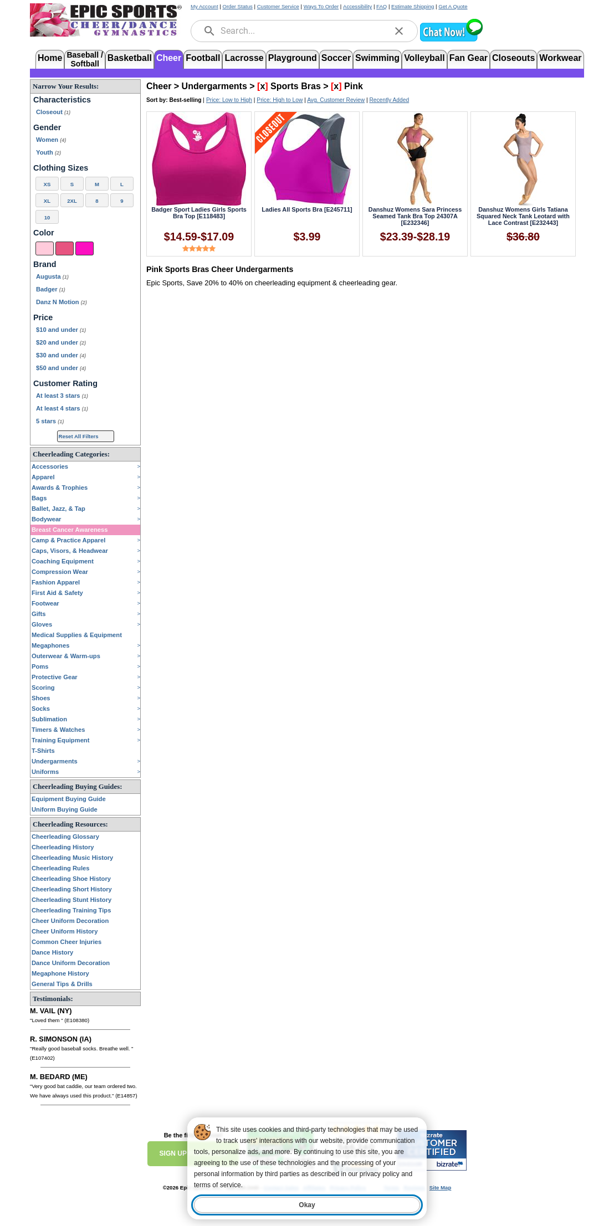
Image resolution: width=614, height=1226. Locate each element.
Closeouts (513, 58)
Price (43, 317)
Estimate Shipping (412, 6)
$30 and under (61, 355)
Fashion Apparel (56, 582)
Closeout (53, 112)
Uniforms (45, 771)
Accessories (50, 466)
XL (47, 201)
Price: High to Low (280, 100)
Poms (40, 666)
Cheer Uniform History (65, 931)
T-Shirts (43, 750)
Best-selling (186, 100)
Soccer (336, 58)
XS (47, 184)
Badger (50, 289)
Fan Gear (468, 58)
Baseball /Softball (84, 58)
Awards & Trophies (60, 487)
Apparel (43, 477)
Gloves (42, 624)
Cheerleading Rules (60, 868)
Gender (47, 127)
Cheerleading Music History (72, 857)
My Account (204, 6)
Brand (45, 264)
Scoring (43, 687)
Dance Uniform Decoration (71, 963)
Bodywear (46, 519)
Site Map (440, 1187)
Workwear (560, 58)
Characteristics (62, 99)
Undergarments (55, 761)
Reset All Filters (79, 436)
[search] (209, 31)
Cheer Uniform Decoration (70, 920)
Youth (48, 152)
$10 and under (61, 329)
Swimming (377, 58)
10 (47, 217)
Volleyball (424, 58)
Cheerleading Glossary (65, 836)
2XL (72, 201)
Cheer (168, 58)
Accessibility (357, 6)
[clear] (399, 31)
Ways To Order (321, 6)
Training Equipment (60, 740)
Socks (41, 708)
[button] (451, 40)
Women (51, 139)
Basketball (130, 58)
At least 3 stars (62, 395)
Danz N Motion (61, 302)
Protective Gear (55, 677)
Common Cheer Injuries (66, 941)
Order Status (237, 6)
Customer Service (278, 6)
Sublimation (49, 719)
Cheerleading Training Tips (71, 910)
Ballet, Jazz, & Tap (58, 508)
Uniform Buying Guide (65, 809)
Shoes (41, 698)
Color (43, 232)
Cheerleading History (63, 847)
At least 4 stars (62, 408)
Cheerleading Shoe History (71, 878)
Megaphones (50, 645)
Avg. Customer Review (336, 100)
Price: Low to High (229, 100)
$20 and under (61, 342)
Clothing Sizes (60, 167)
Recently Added (389, 100)
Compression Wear (60, 571)
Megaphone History (60, 973)
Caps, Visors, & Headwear (70, 550)
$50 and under (61, 368)
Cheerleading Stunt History (71, 899)
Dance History (52, 952)
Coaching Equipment (63, 561)
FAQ (381, 6)
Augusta (52, 276)
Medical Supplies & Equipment (77, 635)
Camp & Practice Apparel (68, 540)
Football (203, 58)
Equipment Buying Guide (69, 799)
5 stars (50, 421)
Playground (292, 58)
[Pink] (44, 248)
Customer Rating (65, 383)
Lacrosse (243, 58)
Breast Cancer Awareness (70, 529)
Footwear (45, 603)
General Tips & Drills (62, 984)
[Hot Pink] (84, 248)
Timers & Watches (58, 729)
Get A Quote (452, 6)
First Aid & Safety (57, 592)
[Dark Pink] (64, 248)
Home (50, 58)
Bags (39, 498)
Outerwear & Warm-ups (66, 656)
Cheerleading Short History (72, 889)
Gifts (38, 614)
